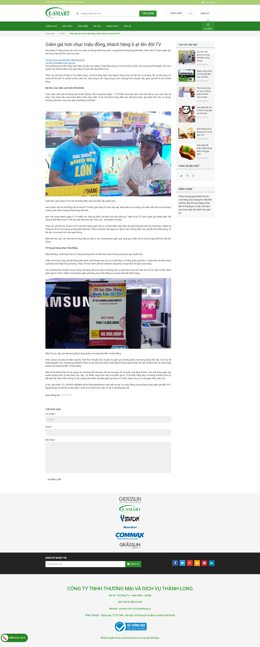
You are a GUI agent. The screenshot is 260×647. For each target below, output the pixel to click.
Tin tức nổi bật (188, 45)
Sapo (156, 638)
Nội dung (50, 440)
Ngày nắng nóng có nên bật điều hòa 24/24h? (204, 74)
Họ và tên (50, 414)
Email (48, 427)
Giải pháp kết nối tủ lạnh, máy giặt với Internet (204, 110)
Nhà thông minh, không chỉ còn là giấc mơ (204, 132)
